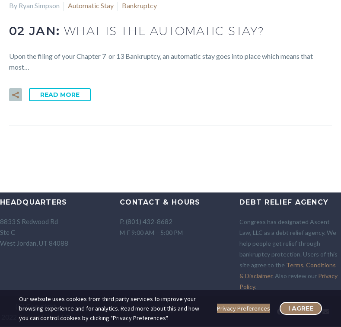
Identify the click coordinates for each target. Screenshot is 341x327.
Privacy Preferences (243, 308)
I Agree (300, 308)
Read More (60, 95)
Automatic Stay (91, 5)
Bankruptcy (139, 5)
